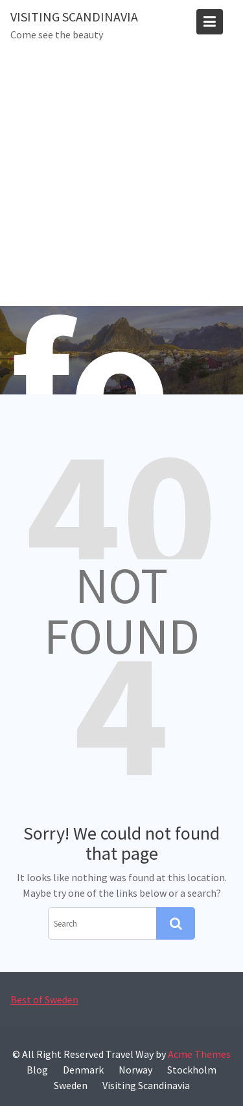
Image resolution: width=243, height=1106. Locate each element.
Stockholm (191, 1069)
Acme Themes (199, 1054)
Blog (37, 1069)
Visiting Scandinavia (74, 16)
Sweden (70, 1085)
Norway (135, 1069)
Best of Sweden (44, 1000)
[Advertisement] (121, 178)
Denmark (83, 1069)
